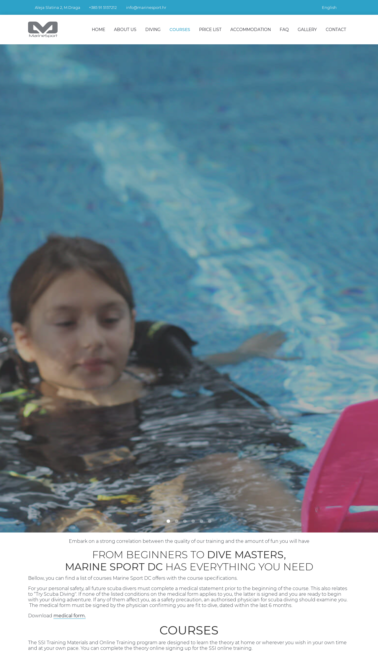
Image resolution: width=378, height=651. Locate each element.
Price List (210, 29)
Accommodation (250, 29)
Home (98, 29)
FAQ (284, 29)
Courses (180, 29)
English (332, 7)
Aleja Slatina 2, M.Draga (57, 7)
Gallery (307, 29)
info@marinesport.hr (146, 7)
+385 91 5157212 (103, 7)
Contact (336, 29)
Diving (153, 29)
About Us (125, 29)
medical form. (69, 615)
